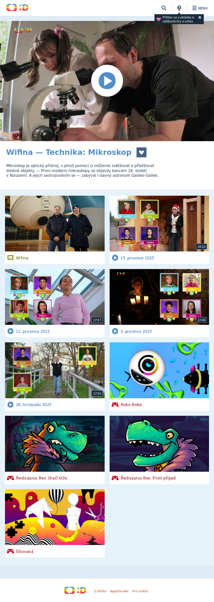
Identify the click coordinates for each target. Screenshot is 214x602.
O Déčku (100, 591)
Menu (199, 8)
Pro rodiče (140, 591)
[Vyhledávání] (163, 8)
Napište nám (119, 591)
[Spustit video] (107, 81)
